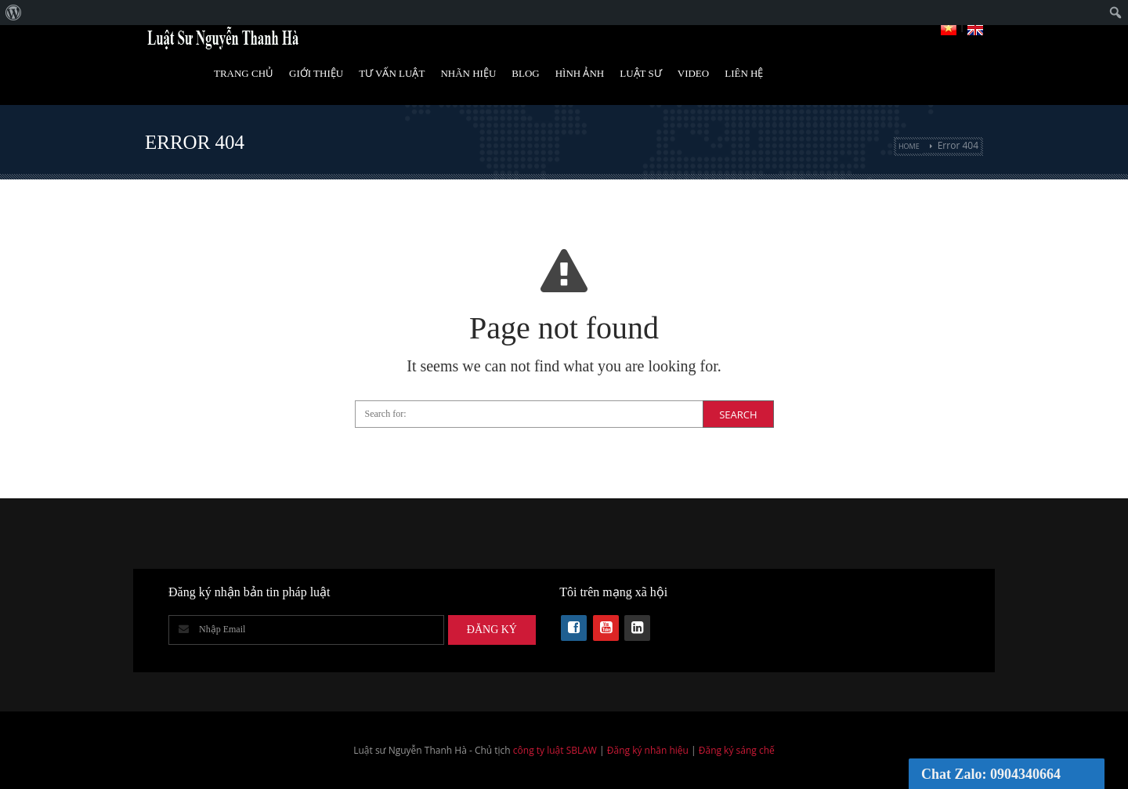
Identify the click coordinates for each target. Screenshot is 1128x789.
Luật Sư (641, 73)
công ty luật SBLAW (555, 750)
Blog (525, 73)
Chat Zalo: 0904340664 (991, 774)
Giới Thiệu (316, 73)
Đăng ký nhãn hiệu (648, 750)
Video (693, 73)
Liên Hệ (744, 73)
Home (909, 146)
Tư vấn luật (392, 73)
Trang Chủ (243, 73)
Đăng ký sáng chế (737, 750)
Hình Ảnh (580, 73)
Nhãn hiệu (468, 73)
